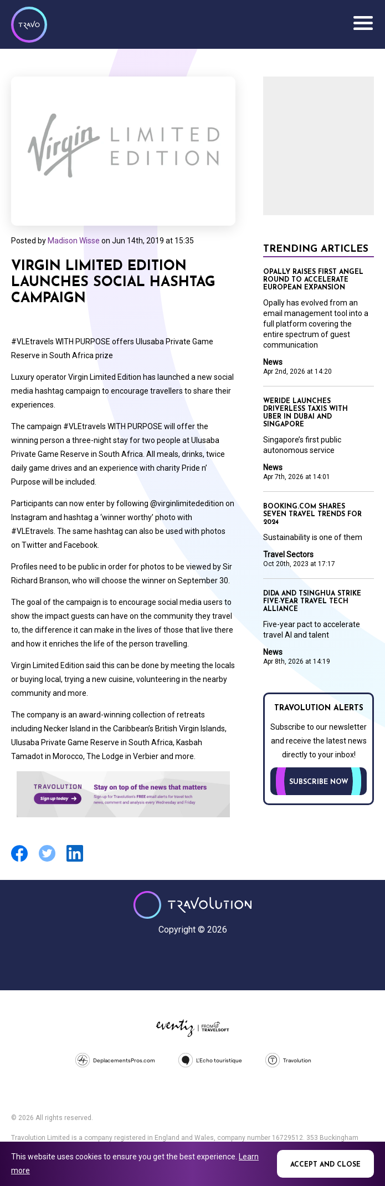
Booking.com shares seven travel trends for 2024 (312, 514)
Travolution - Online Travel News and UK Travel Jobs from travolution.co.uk (192, 905)
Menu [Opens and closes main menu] (362, 23)
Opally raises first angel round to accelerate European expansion (313, 280)
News (273, 362)
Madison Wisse (74, 240)
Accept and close (325, 1165)
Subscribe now (318, 782)
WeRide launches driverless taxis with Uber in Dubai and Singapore (305, 413)
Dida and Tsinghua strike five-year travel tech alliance (312, 602)
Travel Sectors (288, 554)
